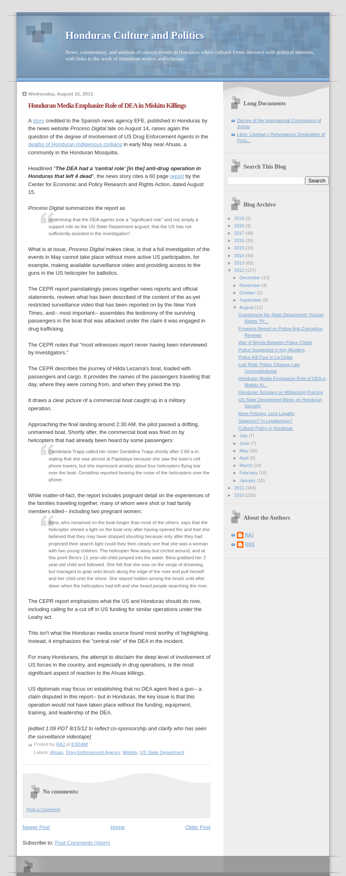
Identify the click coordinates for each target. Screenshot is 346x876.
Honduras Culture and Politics (134, 35)
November (250, 285)
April (244, 458)
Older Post (197, 827)
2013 (240, 262)
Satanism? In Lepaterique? (265, 420)
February (249, 472)
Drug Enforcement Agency (93, 752)
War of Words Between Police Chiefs (276, 342)
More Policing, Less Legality (267, 413)
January (248, 480)
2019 (240, 218)
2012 (240, 270)
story (39, 121)
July (244, 435)
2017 (240, 233)
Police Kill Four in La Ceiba (266, 357)
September (251, 300)
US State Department (162, 752)
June (244, 443)
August (246, 307)
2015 (240, 247)
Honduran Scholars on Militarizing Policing (281, 392)
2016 (240, 240)
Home (118, 827)
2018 (240, 225)
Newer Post (36, 827)
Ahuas (56, 752)
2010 (240, 495)
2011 (240, 487)
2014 (240, 255)
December (250, 277)
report (177, 176)
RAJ (249, 534)
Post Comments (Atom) (82, 843)
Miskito (130, 752)
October (248, 292)
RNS (249, 544)
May (244, 450)
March (246, 465)
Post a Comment (43, 809)
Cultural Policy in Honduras (266, 428)
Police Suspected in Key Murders (272, 349)
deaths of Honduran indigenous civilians (75, 144)
